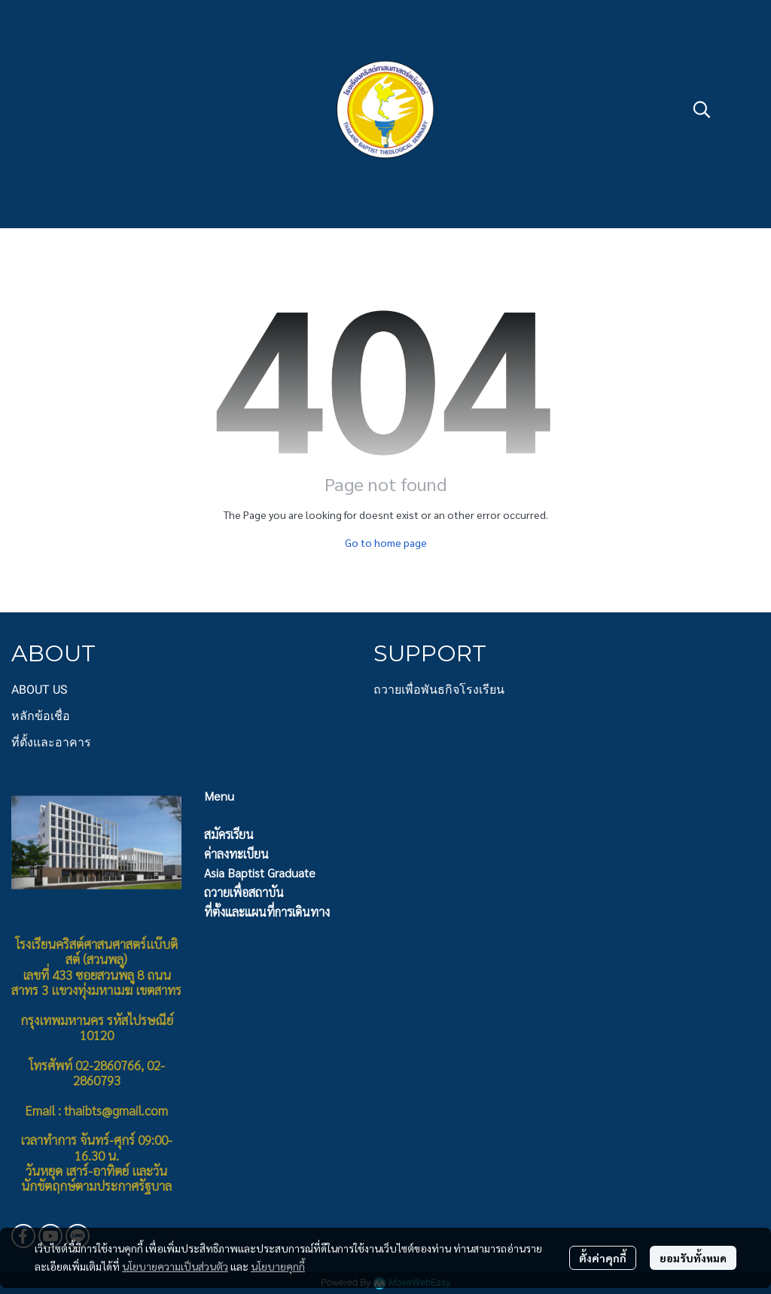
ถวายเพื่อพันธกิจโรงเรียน (438, 689)
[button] (702, 109)
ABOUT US (39, 689)
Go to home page (386, 542)
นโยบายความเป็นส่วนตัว (175, 1266)
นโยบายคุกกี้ (278, 1266)
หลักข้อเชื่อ (40, 716)
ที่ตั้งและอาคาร (51, 742)
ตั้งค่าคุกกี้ (602, 1258)
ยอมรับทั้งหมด (693, 1258)
